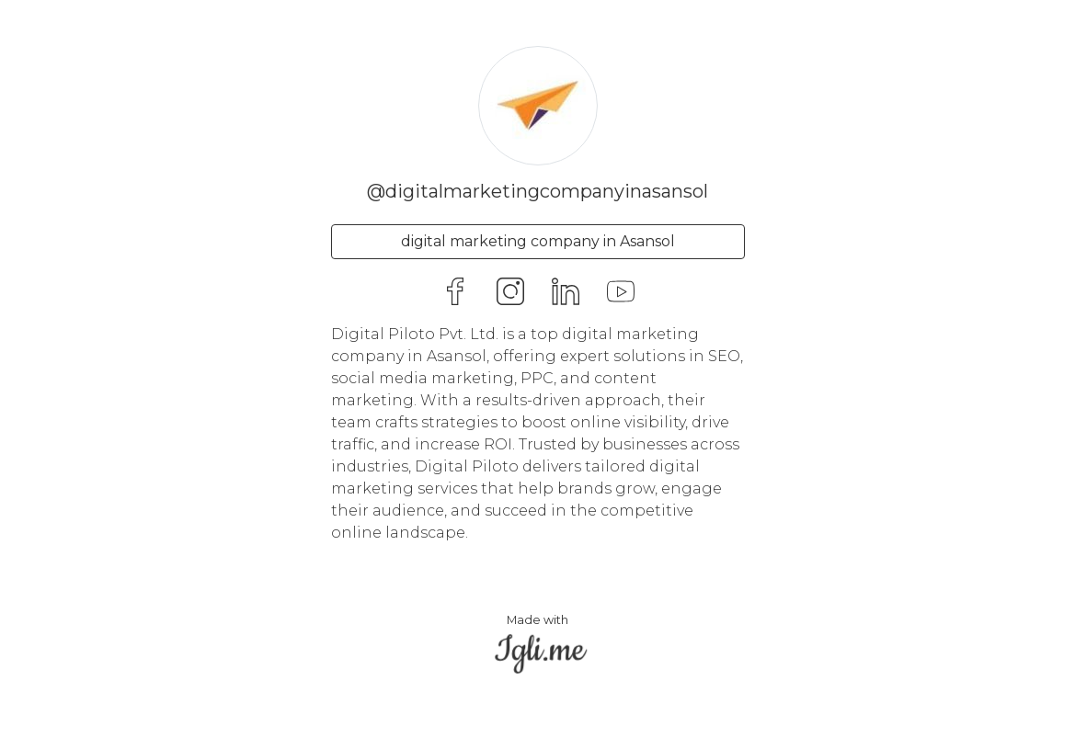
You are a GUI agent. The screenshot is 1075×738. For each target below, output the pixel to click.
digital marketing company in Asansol (538, 241)
